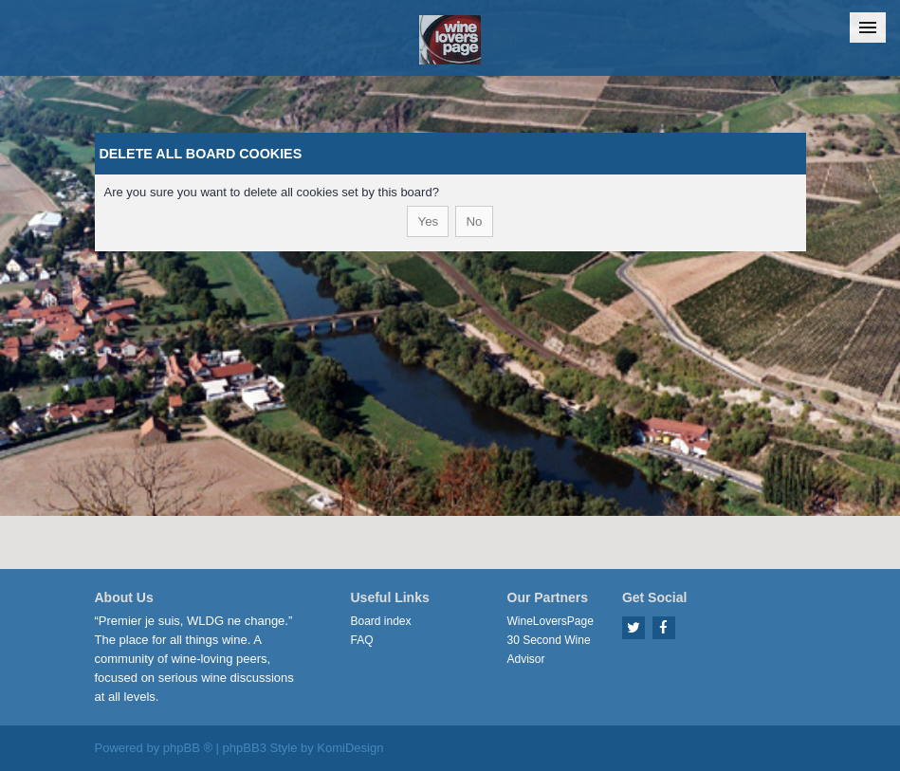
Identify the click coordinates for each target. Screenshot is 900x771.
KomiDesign (350, 748)
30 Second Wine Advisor (549, 649)
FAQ (362, 640)
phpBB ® (187, 748)
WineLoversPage (550, 621)
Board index (381, 621)
